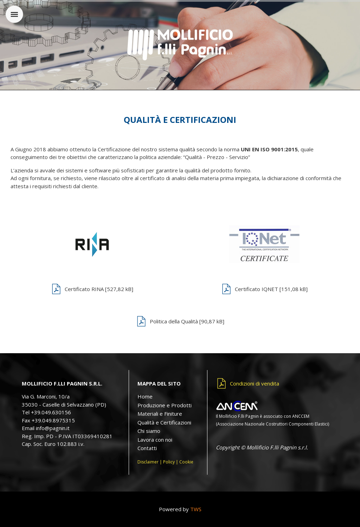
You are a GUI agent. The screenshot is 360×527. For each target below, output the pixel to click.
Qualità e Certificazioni (164, 422)
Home (145, 396)
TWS (195, 509)
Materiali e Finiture (159, 413)
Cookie (186, 462)
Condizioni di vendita (254, 383)
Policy (169, 462)
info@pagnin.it (53, 428)
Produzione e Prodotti (164, 405)
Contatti (147, 448)
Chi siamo (148, 430)
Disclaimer (148, 462)
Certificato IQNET (271, 288)
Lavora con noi (154, 439)
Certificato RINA (99, 288)
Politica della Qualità (187, 321)
